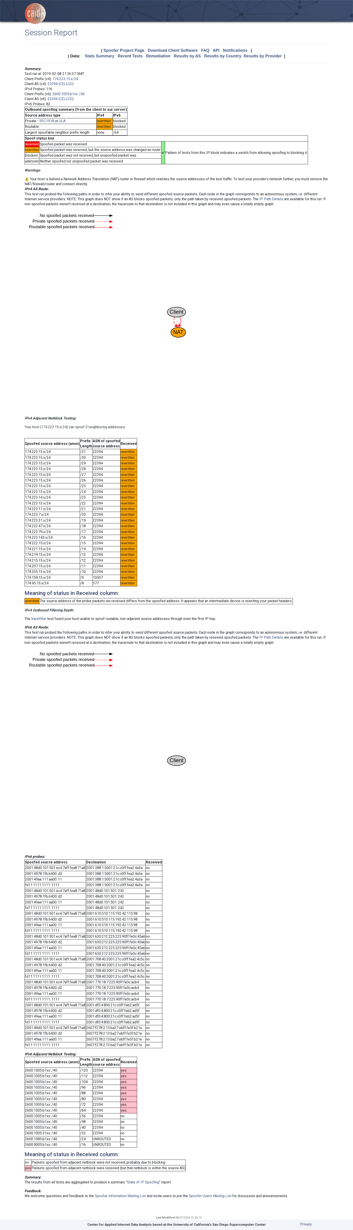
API (216, 50)
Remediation (158, 56)
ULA (62, 121)
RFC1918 (46, 121)
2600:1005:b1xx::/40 (68, 94)
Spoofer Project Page (123, 50)
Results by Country (222, 56)
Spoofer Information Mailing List (120, 1196)
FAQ (205, 50)
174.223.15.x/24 (65, 79)
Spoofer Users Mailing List (210, 1196)
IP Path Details (271, 199)
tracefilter (38, 619)
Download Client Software (173, 50)
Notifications (235, 50)
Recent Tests (130, 56)
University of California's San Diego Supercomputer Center (219, 1225)
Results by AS (187, 56)
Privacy (306, 1224)
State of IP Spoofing (143, 1182)
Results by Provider (263, 56)
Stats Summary (99, 56)
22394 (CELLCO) (61, 84)
